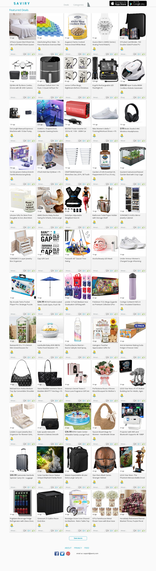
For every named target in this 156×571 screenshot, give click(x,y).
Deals (66, 4)
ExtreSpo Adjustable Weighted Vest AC (73, 216)
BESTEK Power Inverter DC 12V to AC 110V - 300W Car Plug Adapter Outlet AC (76, 131)
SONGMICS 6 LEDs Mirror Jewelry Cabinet (130, 216)
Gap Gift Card (43, 258)
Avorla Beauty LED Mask (102, 258)
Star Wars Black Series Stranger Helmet (102, 476)
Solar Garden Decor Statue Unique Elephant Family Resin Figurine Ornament (49, 478)
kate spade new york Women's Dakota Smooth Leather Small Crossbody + (49, 434)
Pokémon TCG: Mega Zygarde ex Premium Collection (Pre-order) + (105, 304)
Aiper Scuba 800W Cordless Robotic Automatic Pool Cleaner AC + (131, 88)
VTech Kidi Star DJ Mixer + (48, 172)
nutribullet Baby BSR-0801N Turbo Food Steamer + (48, 346)
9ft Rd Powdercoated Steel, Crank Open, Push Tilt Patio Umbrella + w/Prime (49, 304)
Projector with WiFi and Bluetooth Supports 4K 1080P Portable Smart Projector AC (132, 434)
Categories (78, 4)
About (68, 548)
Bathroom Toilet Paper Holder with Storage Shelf (105, 216)
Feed (86, 548)
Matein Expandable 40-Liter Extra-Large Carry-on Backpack (76, 478)
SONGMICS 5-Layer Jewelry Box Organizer (21, 259)
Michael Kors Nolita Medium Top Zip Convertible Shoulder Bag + (22, 391)
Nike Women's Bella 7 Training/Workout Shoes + (104, 129)
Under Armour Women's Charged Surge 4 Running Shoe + (130, 261)
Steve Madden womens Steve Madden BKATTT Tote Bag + (49, 389)
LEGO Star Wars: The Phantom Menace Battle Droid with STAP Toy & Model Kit (132, 478)
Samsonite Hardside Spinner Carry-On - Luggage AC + (22, 478)
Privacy (78, 548)
